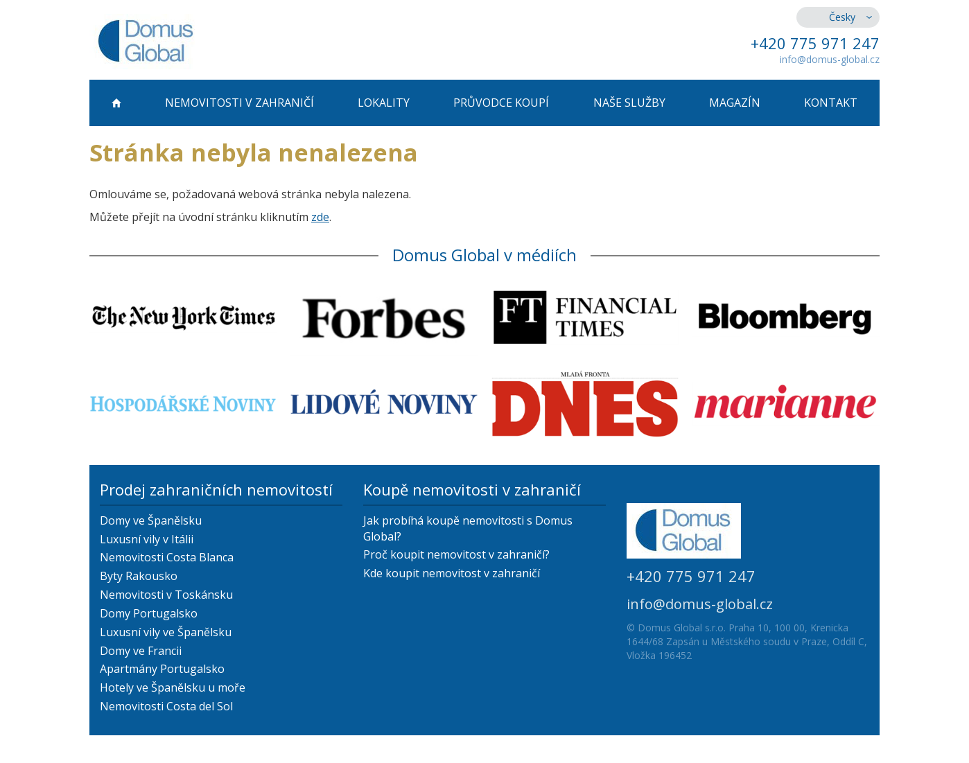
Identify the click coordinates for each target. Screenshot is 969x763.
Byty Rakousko (138, 576)
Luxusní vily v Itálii (146, 539)
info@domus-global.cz (830, 59)
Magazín (734, 102)
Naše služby (629, 102)
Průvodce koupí (501, 102)
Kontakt (830, 102)
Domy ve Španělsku (151, 520)
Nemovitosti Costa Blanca (167, 557)
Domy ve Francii (141, 650)
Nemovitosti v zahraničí (239, 102)
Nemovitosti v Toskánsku (166, 594)
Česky (842, 17)
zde (320, 217)
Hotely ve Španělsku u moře (172, 687)
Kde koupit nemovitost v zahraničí (451, 573)
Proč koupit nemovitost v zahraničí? (456, 554)
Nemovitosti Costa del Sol (166, 706)
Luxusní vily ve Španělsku (166, 632)
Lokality (384, 102)
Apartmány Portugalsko (162, 668)
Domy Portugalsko (149, 613)
